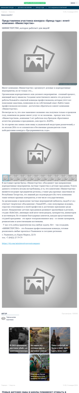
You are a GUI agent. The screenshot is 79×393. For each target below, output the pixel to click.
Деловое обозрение (25, 7)
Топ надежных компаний (57, 7)
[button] (75, 153)
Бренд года (40, 7)
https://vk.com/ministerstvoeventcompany (21, 243)
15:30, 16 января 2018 (70, 385)
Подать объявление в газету (34, 3)
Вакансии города (7, 7)
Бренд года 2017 (6, 15)
